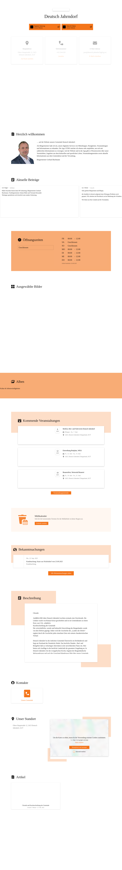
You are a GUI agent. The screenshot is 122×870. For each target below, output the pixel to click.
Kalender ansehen (41, 523)
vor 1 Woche (79, 188)
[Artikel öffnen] (35, 806)
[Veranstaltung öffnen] (61, 435)
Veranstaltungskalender (61, 493)
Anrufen (61, 56)
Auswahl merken (79, 761)
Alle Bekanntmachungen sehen (61, 578)
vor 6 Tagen (5, 188)
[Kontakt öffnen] (27, 704)
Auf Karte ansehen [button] (27, 59)
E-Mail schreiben (95, 56)
